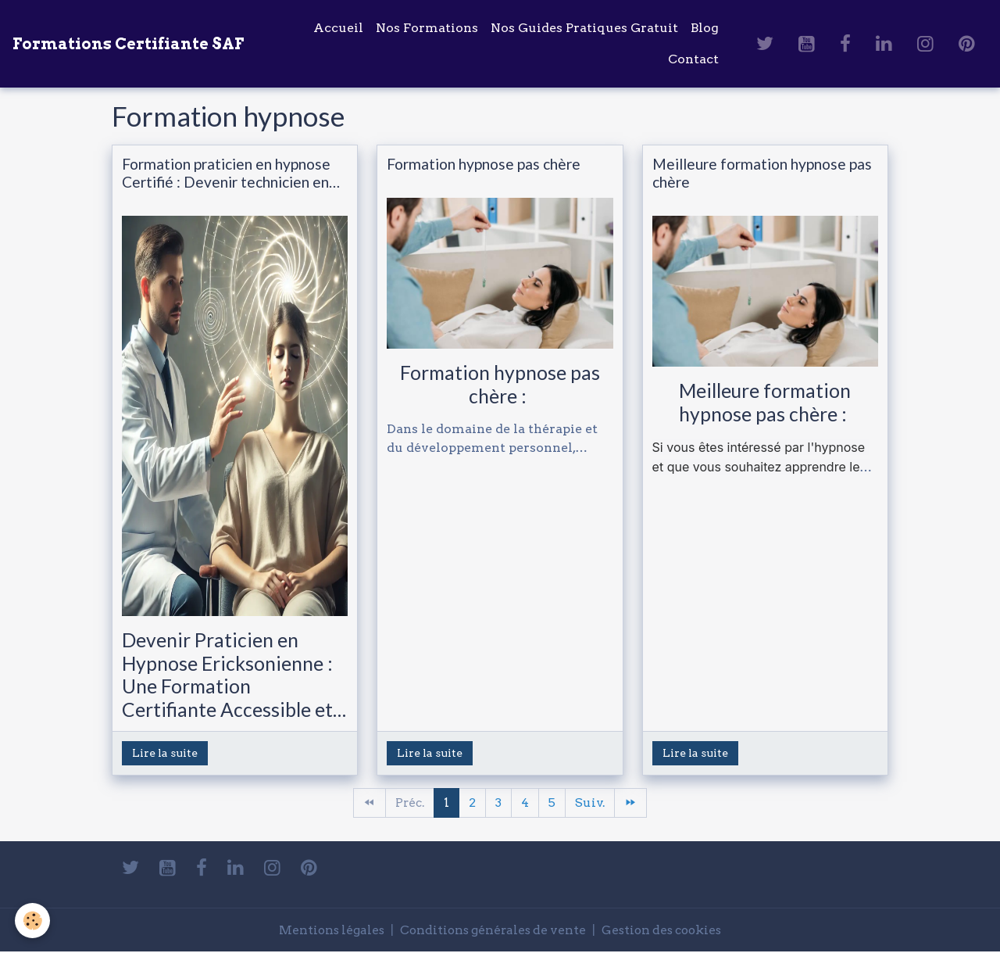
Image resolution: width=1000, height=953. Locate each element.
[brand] (128, 44)
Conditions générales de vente (491, 930)
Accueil (338, 27)
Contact (693, 59)
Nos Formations (427, 27)
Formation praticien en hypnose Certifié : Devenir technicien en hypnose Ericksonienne (226, 173)
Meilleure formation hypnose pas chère (762, 173)
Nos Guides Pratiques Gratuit (584, 27)
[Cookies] (33, 920)
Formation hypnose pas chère (483, 164)
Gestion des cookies (667, 930)
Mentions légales (325, 930)
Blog (705, 27)
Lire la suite (165, 753)
